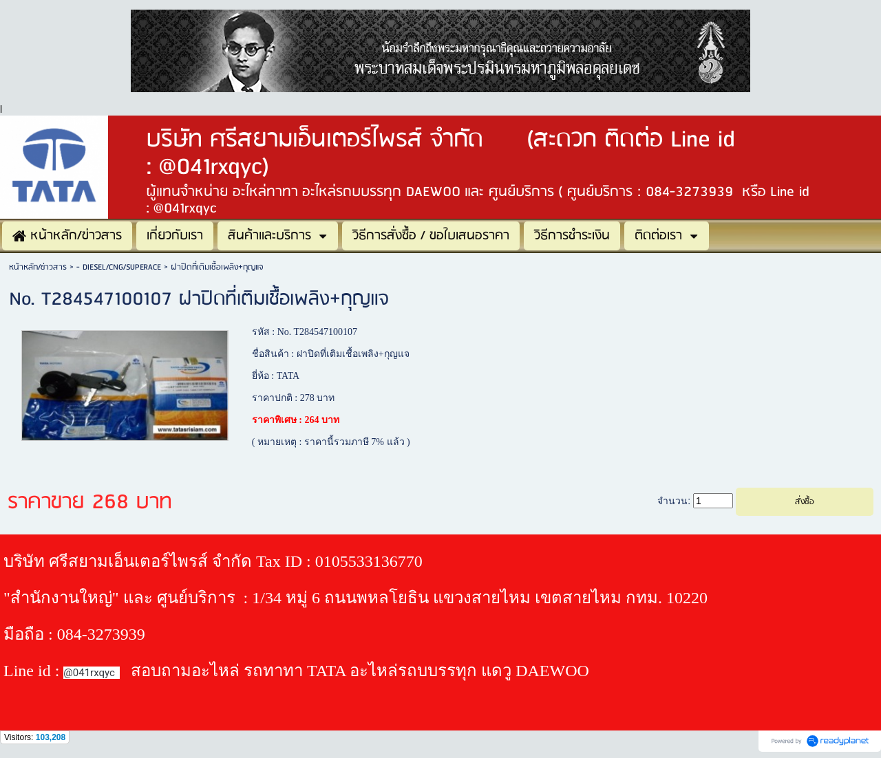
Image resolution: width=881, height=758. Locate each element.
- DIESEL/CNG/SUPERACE (118, 267)
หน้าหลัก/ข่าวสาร (38, 267)
